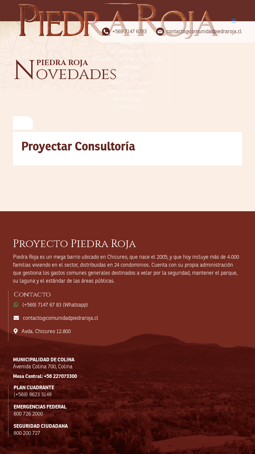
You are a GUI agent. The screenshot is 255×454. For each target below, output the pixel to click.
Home (127, 43)
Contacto (127, 107)
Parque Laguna (127, 91)
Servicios (127, 75)
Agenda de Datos (127, 83)
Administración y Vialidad (127, 59)
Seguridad (127, 67)
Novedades (127, 99)
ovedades (65, 73)
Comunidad (127, 51)
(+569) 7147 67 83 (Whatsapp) (55, 305)
